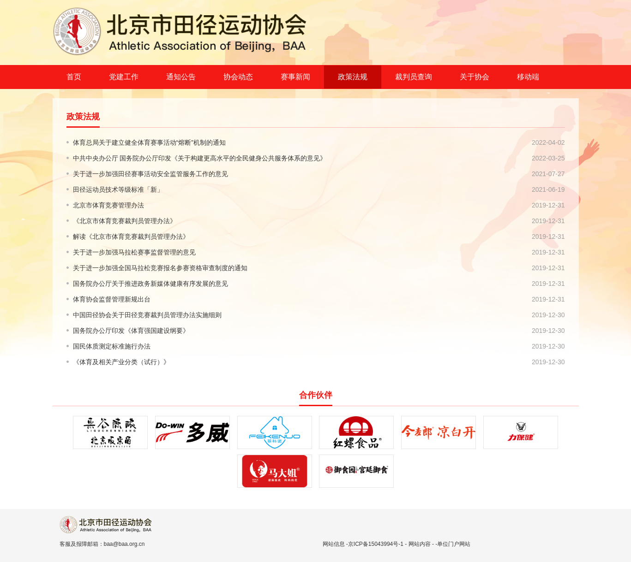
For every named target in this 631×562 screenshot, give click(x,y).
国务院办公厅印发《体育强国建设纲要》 (131, 330)
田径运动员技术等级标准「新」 (118, 189)
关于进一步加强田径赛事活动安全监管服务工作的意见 (150, 173)
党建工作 (123, 77)
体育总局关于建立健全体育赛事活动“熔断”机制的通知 (149, 142)
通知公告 (181, 77)
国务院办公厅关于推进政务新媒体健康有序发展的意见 (150, 283)
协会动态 (238, 77)
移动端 (528, 77)
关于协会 (474, 77)
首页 (73, 77)
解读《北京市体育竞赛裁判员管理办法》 (131, 236)
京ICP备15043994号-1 (375, 544)
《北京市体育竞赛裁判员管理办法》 (124, 221)
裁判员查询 (413, 77)
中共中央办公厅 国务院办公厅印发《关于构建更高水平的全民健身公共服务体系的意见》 (200, 158)
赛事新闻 (295, 77)
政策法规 (352, 77)
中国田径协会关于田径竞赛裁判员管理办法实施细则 (147, 315)
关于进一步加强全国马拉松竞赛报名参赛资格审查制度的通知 (160, 268)
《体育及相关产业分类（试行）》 (121, 362)
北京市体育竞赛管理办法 (108, 205)
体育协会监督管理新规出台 (111, 299)
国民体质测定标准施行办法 (111, 346)
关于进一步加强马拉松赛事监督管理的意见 (134, 252)
